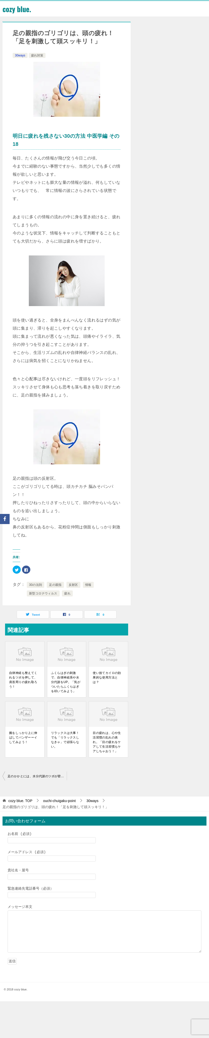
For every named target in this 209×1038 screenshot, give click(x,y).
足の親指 (55, 585)
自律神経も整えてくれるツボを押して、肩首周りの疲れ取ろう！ (23, 679)
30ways (20, 55)
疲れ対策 (37, 55)
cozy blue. (18, 8)
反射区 (73, 585)
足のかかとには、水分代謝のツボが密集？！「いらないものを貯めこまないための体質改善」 (37, 776)
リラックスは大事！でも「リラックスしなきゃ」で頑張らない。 (65, 739)
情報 (88, 585)
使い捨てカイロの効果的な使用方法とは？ (107, 677)
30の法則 (35, 585)
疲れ (67, 593)
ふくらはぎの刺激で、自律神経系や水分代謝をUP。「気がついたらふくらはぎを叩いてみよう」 (66, 682)
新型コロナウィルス (43, 593)
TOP (20, 801)
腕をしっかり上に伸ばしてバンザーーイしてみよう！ (23, 737)
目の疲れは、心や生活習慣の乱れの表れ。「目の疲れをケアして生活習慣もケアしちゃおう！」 (107, 742)
